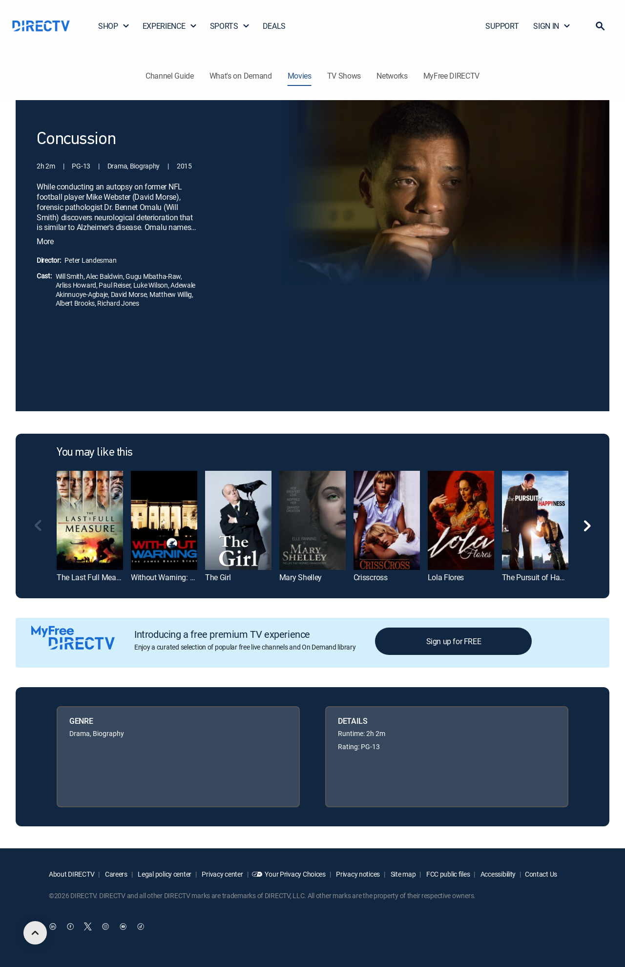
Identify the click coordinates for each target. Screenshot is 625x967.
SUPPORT (502, 26)
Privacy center (222, 874)
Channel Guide (170, 75)
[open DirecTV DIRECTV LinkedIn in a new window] (53, 926)
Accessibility (497, 874)
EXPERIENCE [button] (170, 26)
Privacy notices (357, 874)
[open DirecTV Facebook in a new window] (70, 926)
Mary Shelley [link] (300, 577)
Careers (115, 874)
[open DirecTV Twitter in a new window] (88, 926)
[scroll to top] (35, 932)
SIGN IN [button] (552, 26)
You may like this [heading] (95, 453)
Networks (391, 75)
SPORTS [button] (230, 26)
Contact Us (541, 874)
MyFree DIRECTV (451, 75)
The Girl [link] (217, 577)
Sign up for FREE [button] (453, 641)
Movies (300, 75)
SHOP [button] (114, 26)
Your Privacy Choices (295, 874)
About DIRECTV (71, 874)
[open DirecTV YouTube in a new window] (123, 926)
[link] (90, 520)
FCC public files (447, 874)
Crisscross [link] (371, 577)
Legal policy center (164, 874)
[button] (600, 26)
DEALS (274, 26)
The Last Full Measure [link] (93, 577)
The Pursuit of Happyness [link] (544, 577)
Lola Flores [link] (446, 577)
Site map (402, 874)
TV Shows (344, 75)
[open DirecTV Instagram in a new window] (105, 926)
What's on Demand (240, 75)
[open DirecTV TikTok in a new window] (141, 926)
